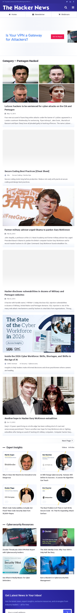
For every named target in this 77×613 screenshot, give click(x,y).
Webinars (64, 14)
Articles (71, 447)
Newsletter (38, 14)
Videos (64, 447)
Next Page (67, 441)
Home (13, 14)
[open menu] (73, 7)
